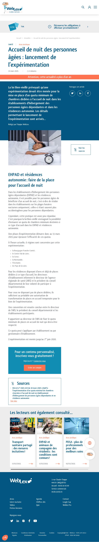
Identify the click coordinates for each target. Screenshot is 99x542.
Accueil (18, 38)
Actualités (27, 38)
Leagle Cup (67, 502)
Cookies (51, 533)
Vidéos (12, 505)
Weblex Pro (67, 505)
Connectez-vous (40, 361)
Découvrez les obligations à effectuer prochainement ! (67, 26)
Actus (12, 499)
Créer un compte (34, 368)
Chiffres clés (40, 502)
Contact (66, 499)
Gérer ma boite (15, 502)
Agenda (39, 499)
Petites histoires (16, 508)
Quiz (38, 505)
